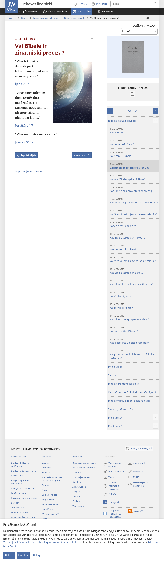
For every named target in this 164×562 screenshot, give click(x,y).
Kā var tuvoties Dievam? (134, 329)
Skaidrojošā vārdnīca (120, 409)
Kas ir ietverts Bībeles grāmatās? (134, 341)
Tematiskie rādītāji (50, 504)
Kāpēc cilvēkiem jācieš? (134, 224)
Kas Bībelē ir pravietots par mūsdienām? (134, 201)
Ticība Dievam (17, 507)
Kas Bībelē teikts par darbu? (134, 271)
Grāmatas (46, 467)
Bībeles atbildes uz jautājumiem (20, 464)
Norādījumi (47, 509)
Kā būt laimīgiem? (134, 294)
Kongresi (76, 491)
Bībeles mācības (18, 456)
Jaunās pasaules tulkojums (45, 18)
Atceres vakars (79, 486)
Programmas (48, 499)
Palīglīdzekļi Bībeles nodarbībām (20, 482)
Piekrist (9, 555)
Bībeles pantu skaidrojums (23, 470)
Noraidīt (23, 555)
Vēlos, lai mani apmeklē (83, 467)
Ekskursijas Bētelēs (81, 477)
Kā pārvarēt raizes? (134, 306)
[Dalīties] (147, 18)
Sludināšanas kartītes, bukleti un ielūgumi (52, 479)
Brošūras (46, 472)
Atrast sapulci (137, 463)
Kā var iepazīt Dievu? (134, 142)
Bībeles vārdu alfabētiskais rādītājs (129, 400)
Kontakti (76, 472)
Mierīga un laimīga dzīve (22, 488)
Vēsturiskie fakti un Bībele (23, 517)
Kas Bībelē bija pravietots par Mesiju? (134, 189)
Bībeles (24, 18)
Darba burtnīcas (49, 494)
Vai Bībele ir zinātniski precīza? (134, 165)
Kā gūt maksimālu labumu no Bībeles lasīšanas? (134, 354)
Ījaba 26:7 (22, 84)
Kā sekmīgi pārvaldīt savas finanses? (134, 282)
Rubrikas (46, 485)
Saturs (112, 375)
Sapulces (76, 482)
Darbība (76, 496)
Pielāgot (37, 555)
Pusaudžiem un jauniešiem (24, 497)
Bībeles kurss (17, 475)
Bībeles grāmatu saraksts (123, 383)
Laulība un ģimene (20, 493)
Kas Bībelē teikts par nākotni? (134, 235)
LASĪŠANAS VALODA (144, 25)
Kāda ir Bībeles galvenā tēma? (134, 177)
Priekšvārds (115, 366)
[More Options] (154, 18)
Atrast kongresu (113, 471)
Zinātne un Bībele (19, 512)
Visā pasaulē (78, 505)
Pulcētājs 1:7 (24, 125)
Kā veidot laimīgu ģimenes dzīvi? (134, 317)
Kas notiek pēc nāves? (134, 247)
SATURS (132, 111)
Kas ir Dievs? (134, 130)
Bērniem (15, 502)
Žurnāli (45, 489)
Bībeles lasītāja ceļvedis (74, 18)
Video (44, 518)
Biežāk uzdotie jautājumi (84, 462)
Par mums (77, 456)
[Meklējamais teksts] (131, 4)
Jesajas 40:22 (24, 142)
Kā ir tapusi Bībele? (134, 154)
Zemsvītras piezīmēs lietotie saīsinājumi (132, 392)
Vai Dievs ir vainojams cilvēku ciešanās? (134, 212)
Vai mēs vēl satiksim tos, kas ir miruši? (134, 259)
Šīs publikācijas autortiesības (28, 171)
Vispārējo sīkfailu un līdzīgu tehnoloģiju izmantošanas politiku (40, 542)
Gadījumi (76, 501)
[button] (55, 11)
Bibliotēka (11, 18)
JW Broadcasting (50, 513)
